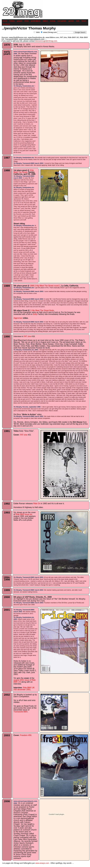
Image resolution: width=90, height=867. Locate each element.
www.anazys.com (42, 863)
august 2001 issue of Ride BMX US (25, 681)
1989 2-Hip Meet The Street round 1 (45, 286)
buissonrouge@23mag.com (46, 41)
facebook (6, 24)
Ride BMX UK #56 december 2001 (24, 689)
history (12, 21)
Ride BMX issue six (24, 514)
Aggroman (18, 318)
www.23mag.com (50, 32)
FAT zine (27, 336)
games (71, 21)
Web (38, 32)
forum (84, 21)
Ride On (36, 504)
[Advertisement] (60, 35)
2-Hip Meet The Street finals (42, 310)
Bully (35, 314)
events (52, 21)
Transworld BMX (21, 712)
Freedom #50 (25, 735)
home (5, 21)
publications (35, 21)
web (77, 21)
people (19, 21)
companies (62, 21)
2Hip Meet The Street (24, 171)
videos (45, 21)
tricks (27, 21)
